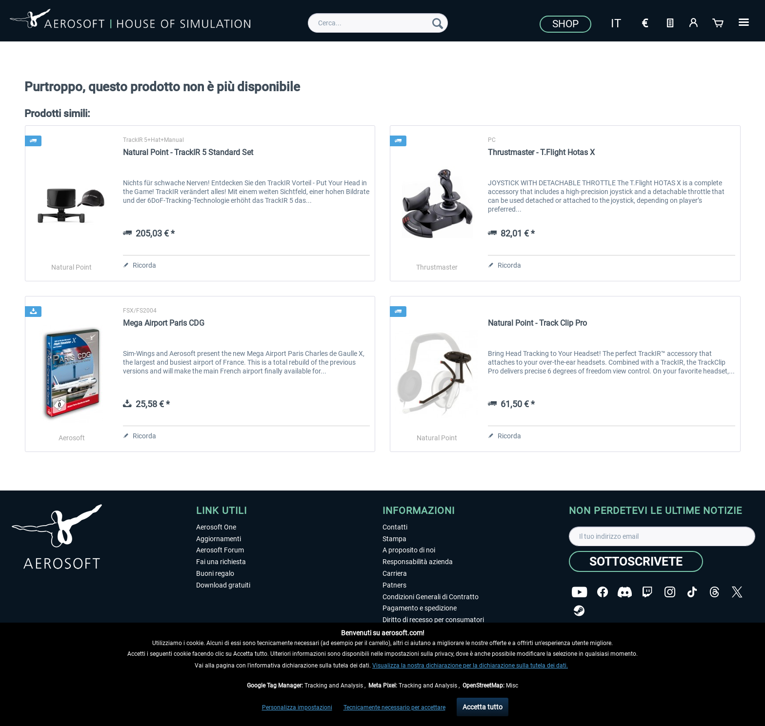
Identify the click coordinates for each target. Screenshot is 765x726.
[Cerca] (437, 23)
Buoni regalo (215, 573)
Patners (394, 585)
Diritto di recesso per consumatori (433, 620)
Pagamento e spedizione (419, 608)
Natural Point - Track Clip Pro (537, 323)
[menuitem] (378, 23)
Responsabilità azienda (417, 562)
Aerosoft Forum (220, 550)
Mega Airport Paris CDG (163, 323)
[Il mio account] (694, 22)
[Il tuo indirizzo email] (662, 536)
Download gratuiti (223, 585)
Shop (565, 24)
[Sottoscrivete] (636, 561)
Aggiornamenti (218, 539)
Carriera (394, 573)
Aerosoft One (216, 527)
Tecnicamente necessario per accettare (394, 707)
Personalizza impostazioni (297, 707)
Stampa (394, 539)
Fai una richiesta (221, 562)
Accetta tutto (483, 707)
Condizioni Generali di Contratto (430, 597)
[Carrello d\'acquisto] (718, 22)
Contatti (394, 527)
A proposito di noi (408, 550)
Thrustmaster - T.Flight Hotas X (541, 152)
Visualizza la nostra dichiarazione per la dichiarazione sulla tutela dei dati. (470, 665)
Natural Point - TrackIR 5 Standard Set (188, 152)
